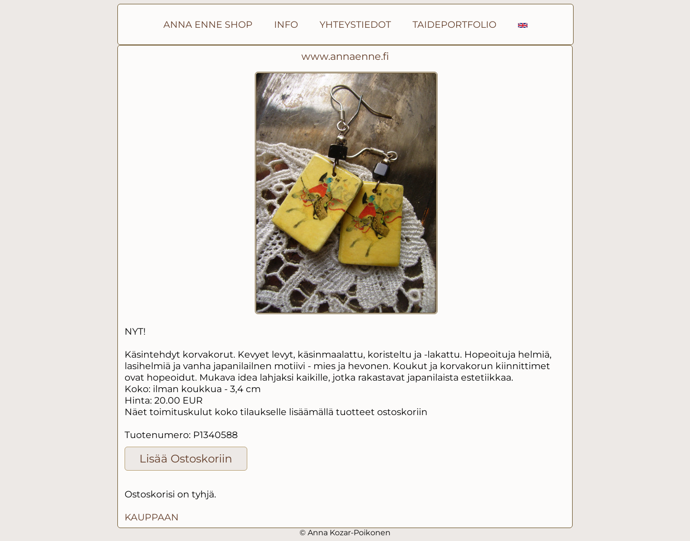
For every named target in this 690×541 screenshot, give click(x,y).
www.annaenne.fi (345, 56)
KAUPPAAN (152, 517)
